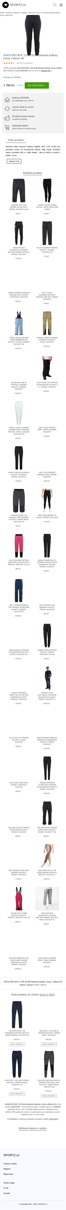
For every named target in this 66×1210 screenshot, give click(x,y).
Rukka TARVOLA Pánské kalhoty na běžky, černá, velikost (18, 475)
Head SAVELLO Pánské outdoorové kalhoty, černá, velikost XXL (19, 652)
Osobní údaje (8, 1183)
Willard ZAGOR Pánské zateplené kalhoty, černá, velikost (18, 830)
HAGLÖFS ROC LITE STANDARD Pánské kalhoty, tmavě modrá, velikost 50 (17, 1033)
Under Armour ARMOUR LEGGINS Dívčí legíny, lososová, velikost (19, 295)
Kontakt (6, 1193)
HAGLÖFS (24, 71)
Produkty (9, 13)
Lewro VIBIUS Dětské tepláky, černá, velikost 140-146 (47, 652)
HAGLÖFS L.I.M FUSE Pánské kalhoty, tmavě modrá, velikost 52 (17, 1082)
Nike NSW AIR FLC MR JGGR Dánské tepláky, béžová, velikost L (47, 873)
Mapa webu (8, 1174)
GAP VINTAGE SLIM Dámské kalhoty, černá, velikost (47, 607)
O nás (5, 1188)
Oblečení (16, 13)
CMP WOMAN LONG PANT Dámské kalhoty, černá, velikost (19, 873)
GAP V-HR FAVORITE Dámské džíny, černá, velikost (47, 475)
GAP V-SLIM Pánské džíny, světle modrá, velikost (47, 430)
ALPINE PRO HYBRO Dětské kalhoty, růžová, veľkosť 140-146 (19, 915)
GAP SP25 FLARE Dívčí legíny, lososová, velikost (18, 785)
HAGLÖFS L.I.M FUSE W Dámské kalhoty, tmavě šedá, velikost (49, 1033)
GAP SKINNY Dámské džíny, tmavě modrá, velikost (47, 960)
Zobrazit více (14, 161)
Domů (2, 13)
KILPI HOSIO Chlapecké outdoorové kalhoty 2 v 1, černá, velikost (47, 385)
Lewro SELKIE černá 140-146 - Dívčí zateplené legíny (47, 207)
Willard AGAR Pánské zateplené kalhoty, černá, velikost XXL (47, 830)
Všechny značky (10, 1164)
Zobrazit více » (46, 71)
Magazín (7, 1169)
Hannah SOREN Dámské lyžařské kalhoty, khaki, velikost (47, 340)
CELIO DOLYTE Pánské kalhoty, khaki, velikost (18, 740)
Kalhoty (24, 13)
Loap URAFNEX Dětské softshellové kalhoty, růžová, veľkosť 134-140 (19, 562)
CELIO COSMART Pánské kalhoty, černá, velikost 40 (47, 250)
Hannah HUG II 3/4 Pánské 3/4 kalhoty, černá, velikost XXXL (19, 207)
